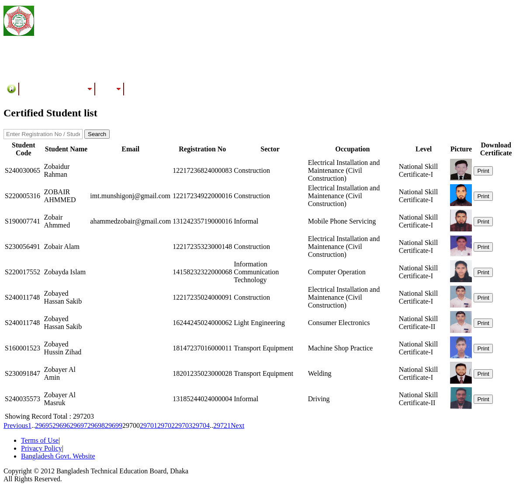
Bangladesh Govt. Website (58, 456)
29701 (148, 425)
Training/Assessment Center (57, 89)
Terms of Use (40, 440)
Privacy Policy (41, 448)
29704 (201, 425)
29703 (183, 425)
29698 (96, 425)
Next (237, 425)
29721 (222, 425)
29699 (113, 425)
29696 (61, 425)
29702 (166, 425)
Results (109, 89)
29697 (78, 425)
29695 (43, 425)
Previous (15, 425)
